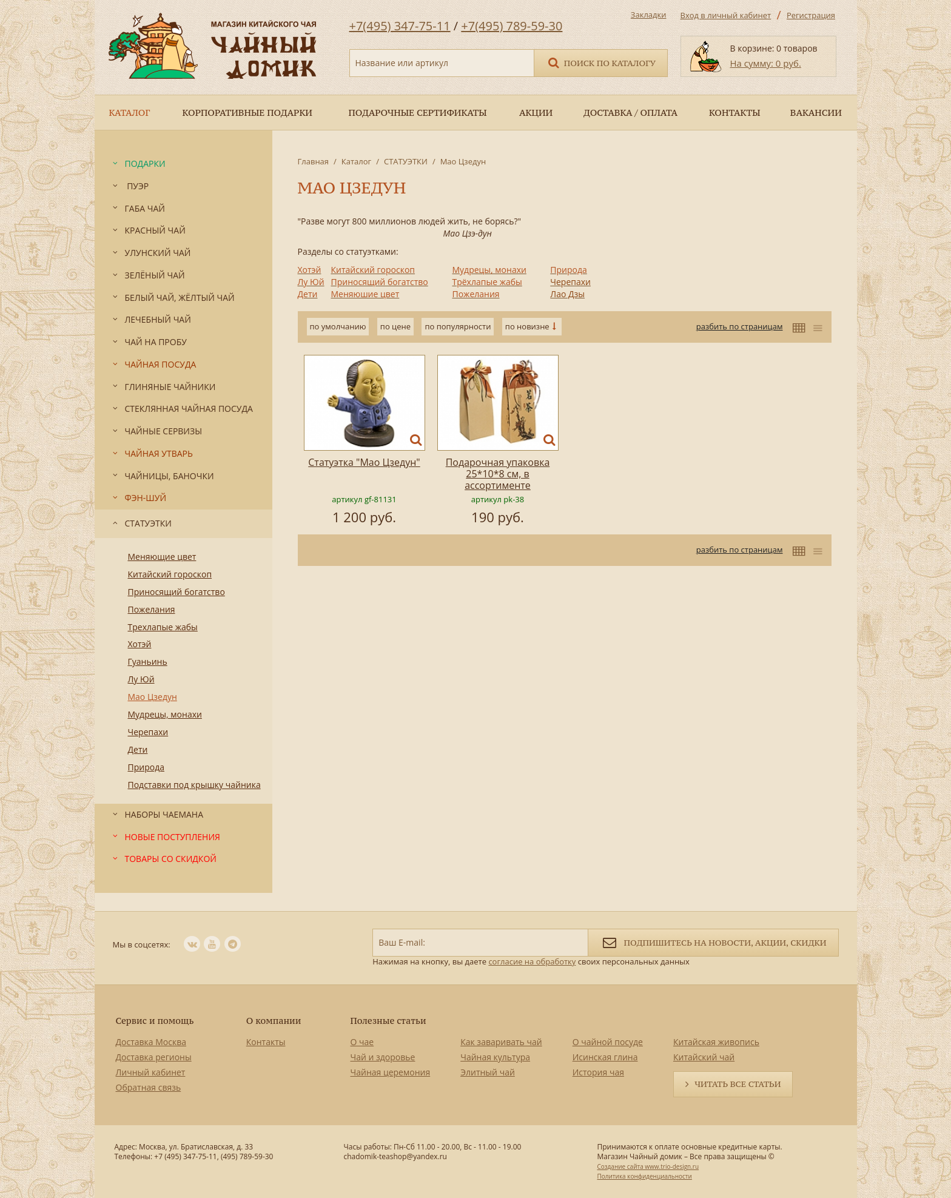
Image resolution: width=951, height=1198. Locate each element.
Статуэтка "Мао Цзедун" (364, 462)
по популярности (458, 326)
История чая (598, 1072)
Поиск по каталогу (601, 62)
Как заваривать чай (501, 1042)
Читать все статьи (737, 1084)
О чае (362, 1042)
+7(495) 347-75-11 (400, 26)
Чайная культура (495, 1057)
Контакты (266, 1042)
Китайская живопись (716, 1042)
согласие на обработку (532, 961)
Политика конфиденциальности (644, 1176)
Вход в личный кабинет (725, 15)
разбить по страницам (739, 326)
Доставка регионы (154, 1057)
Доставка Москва (151, 1042)
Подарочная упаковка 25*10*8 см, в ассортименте (498, 474)
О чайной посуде (608, 1042)
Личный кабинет (151, 1072)
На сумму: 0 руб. (765, 63)
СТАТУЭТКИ (406, 161)
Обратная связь (148, 1087)
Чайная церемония (391, 1072)
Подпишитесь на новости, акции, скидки (713, 942)
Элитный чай (487, 1072)
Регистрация (811, 15)
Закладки (649, 14)
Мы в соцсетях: (141, 944)
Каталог (356, 161)
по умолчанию (338, 326)
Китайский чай (703, 1057)
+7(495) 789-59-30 (511, 26)
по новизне (527, 326)
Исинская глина (605, 1057)
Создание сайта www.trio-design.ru (648, 1166)
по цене (395, 326)
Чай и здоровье (383, 1057)
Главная (313, 161)
